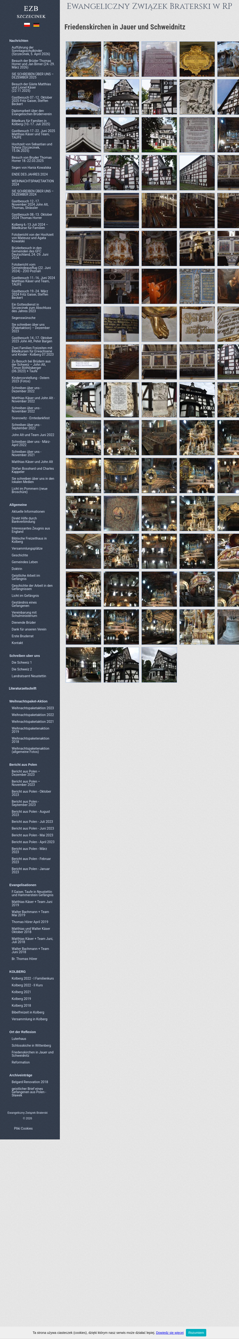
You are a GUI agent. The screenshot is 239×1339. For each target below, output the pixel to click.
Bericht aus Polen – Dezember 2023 (26, 773)
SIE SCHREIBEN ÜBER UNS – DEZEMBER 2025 (33, 75)
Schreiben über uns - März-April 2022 (31, 443)
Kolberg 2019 (21, 999)
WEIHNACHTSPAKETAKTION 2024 (33, 182)
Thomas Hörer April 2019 (30, 922)
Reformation (21, 1062)
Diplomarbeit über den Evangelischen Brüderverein (32, 112)
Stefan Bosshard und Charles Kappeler (33, 470)
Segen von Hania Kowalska (31, 167)
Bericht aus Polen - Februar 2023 (31, 860)
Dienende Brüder (24, 622)
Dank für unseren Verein (29, 629)
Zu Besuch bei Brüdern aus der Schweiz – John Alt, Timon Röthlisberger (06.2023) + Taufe (31, 366)
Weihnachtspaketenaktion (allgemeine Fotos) (30, 750)
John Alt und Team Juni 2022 (33, 435)
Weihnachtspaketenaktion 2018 (30, 740)
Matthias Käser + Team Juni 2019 (32, 903)
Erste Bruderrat (22, 636)
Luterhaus (19, 1039)
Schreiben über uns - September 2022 (26, 426)
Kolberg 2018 (21, 1005)
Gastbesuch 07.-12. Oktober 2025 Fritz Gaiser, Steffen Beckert (32, 101)
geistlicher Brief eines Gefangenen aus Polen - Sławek (29, 1092)
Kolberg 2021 (21, 992)
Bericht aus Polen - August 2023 (31, 813)
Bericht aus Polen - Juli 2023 (32, 821)
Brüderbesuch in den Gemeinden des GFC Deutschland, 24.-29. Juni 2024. (30, 253)
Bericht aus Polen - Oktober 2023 (31, 793)
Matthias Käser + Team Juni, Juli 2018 (32, 940)
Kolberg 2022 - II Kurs (27, 985)
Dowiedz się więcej (170, 1333)
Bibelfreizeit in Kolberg (28, 1012)
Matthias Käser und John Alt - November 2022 (33, 399)
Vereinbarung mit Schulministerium (24, 614)
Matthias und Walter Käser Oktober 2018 (31, 930)
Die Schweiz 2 (22, 669)
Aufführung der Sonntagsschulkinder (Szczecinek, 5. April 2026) (31, 51)
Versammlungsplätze (27, 548)
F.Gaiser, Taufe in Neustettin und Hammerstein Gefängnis (32, 893)
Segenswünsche (24, 318)
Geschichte (20, 555)
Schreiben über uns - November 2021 (26, 453)
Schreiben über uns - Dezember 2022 (26, 389)
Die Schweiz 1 (22, 662)
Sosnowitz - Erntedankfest (31, 418)
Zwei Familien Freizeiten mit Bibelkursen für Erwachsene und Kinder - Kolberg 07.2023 (33, 351)
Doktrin (17, 569)
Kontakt (17, 643)
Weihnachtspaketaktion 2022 (33, 715)
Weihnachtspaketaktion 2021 (33, 721)
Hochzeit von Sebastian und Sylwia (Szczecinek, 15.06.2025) (32, 147)
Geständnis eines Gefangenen (24, 604)
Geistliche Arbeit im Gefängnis (26, 577)
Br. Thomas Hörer (24, 959)
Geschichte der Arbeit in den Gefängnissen (32, 587)
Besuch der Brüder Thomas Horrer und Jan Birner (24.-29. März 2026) (33, 64)
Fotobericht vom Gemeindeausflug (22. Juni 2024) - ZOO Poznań (31, 268)
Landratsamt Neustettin (29, 676)
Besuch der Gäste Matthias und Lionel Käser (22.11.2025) (31, 87)
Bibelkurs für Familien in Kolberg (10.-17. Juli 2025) (31, 122)
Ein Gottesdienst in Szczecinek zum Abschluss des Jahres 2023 (31, 308)
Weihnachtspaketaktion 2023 (33, 708)
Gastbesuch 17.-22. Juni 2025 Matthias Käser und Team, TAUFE (33, 134)
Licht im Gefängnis (25, 596)
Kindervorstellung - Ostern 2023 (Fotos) (30, 379)
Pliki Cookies (23, 1128)
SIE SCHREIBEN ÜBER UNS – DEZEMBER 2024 (33, 192)
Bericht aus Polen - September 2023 (25, 803)
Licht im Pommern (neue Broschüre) (29, 490)
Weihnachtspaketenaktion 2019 (30, 730)
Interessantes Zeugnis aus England (31, 529)
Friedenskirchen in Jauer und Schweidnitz (33, 1053)
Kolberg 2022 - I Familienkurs (33, 978)
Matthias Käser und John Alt (32, 462)
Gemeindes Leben (25, 562)
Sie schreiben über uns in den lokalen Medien (33, 480)
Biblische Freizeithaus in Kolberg (29, 540)
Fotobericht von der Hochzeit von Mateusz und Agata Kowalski (33, 238)
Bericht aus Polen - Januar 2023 (31, 870)
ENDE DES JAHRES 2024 (30, 174)
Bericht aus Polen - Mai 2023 (32, 835)
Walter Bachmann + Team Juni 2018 (30, 950)
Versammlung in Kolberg (29, 1019)
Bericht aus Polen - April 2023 (33, 842)
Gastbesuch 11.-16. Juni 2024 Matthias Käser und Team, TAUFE (33, 281)
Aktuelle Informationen (28, 511)
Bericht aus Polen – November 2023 (26, 783)
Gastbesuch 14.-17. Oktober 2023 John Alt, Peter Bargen (32, 339)
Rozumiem (196, 1333)
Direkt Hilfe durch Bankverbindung (24, 519)
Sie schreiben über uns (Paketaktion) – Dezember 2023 (31, 328)
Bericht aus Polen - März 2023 (29, 850)
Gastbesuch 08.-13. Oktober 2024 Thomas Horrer (32, 216)
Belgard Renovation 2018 (30, 1082)
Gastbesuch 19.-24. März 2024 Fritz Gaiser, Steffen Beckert (30, 294)
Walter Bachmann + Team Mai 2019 (30, 913)
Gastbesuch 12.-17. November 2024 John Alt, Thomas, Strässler (30, 204)
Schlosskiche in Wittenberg (31, 1045)
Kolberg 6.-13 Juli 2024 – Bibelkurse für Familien (30, 226)
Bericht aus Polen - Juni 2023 (33, 828)
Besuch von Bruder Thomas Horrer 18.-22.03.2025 (32, 159)
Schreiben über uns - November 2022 (26, 409)
